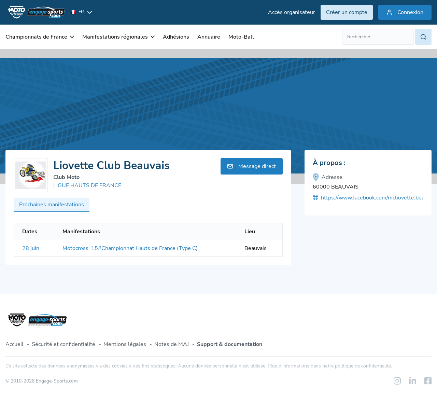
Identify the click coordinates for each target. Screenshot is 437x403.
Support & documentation (229, 344)
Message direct (251, 166)
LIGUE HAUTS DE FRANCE (87, 185)
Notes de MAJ (171, 344)
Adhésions (176, 37)
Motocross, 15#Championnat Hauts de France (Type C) (130, 248)
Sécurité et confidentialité (63, 344)
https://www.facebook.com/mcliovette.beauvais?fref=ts (368, 198)
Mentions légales (124, 344)
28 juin (30, 248)
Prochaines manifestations (51, 204)
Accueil (14, 344)
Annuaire (208, 37)
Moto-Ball (241, 37)
